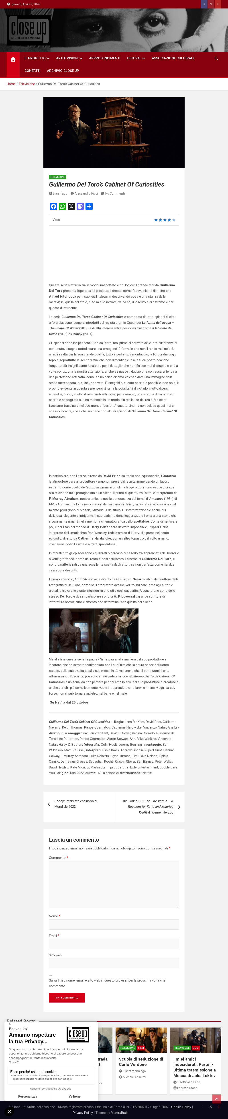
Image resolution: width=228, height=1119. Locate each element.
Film (141, 1047)
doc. (196, 1047)
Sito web (55, 955)
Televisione (57, 177)
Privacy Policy (83, 1113)
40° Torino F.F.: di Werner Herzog (147, 806)
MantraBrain (119, 1113)
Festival (134, 58)
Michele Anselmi (132, 1077)
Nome (54, 916)
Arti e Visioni (67, 58)
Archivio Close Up (63, 71)
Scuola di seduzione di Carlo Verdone (141, 1062)
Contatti (32, 71)
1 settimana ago (132, 1071)
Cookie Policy (181, 1107)
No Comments (115, 193)
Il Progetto (35, 58)
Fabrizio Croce (185, 1088)
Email (54, 936)
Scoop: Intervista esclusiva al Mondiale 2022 (76, 804)
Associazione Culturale (173, 58)
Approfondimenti (104, 58)
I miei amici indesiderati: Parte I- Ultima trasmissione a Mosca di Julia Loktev (194, 1067)
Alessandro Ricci (84, 193)
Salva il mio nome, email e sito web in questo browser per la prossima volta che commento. (107, 983)
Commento (58, 858)
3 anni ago (58, 193)
